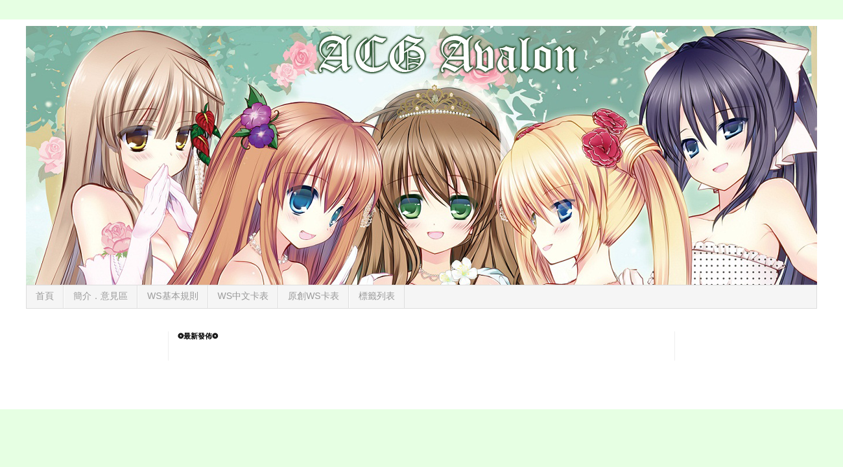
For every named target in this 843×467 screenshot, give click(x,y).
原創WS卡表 (313, 296)
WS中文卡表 (243, 296)
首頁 (45, 296)
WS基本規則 (172, 296)
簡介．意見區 (100, 296)
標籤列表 (377, 296)
